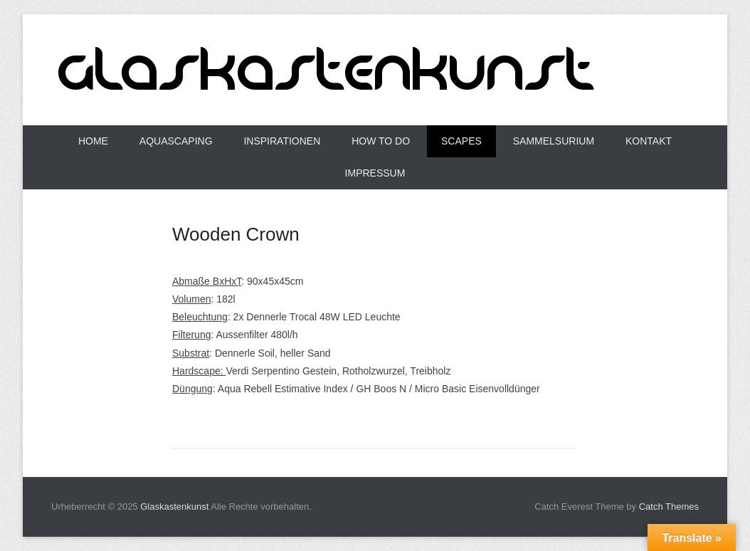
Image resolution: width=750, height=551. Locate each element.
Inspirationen (281, 141)
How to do (381, 141)
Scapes (461, 141)
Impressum (375, 173)
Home (93, 141)
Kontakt (648, 141)
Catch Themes (669, 506)
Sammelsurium (553, 141)
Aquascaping (176, 141)
